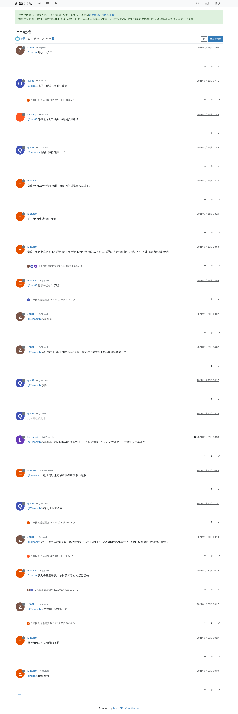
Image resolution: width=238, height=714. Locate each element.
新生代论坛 (23, 3)
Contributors (132, 708)
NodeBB (118, 708)
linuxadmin (33, 437)
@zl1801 (41, 81)
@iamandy (42, 148)
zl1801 (30, 47)
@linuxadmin (46, 470)
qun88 (30, 81)
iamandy (32, 114)
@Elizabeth (42, 314)
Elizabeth (32, 180)
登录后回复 (215, 39)
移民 (23, 38)
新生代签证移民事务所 (102, 15)
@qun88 (41, 48)
